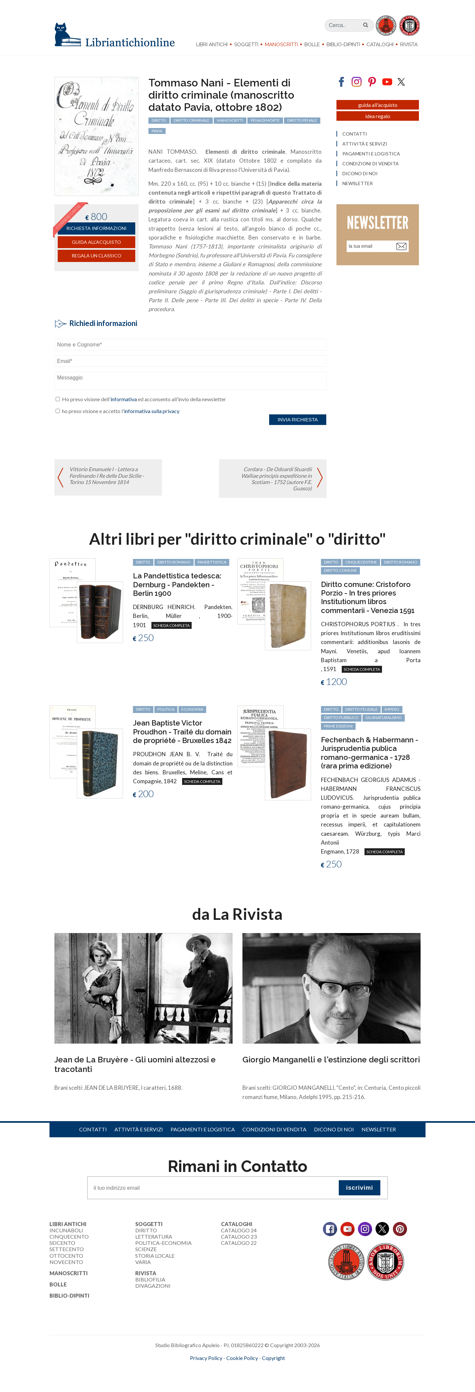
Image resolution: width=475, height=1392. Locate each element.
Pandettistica (212, 562)
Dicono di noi (334, 1129)
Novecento (66, 1262)
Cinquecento (69, 1236)
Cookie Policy (242, 1358)
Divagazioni (153, 1285)
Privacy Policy (206, 1358)
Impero (392, 709)
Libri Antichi (212, 45)
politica (165, 709)
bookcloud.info (249, 1368)
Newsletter (379, 1129)
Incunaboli (66, 1230)
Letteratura (153, 1236)
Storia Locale (154, 1255)
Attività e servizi (138, 1129)
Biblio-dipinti (343, 45)
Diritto (146, 1230)
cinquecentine (361, 562)
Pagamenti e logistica (203, 1129)
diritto (143, 562)
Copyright (273, 1358)
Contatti (93, 1129)
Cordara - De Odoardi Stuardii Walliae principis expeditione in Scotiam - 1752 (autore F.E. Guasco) (276, 478)
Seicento (62, 1243)
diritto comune (340, 570)
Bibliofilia (150, 1279)
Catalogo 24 (239, 1230)
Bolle (312, 45)
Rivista (409, 45)
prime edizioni (338, 726)
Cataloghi (380, 45)
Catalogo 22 (239, 1243)
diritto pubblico (341, 717)
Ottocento (66, 1255)
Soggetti (246, 45)
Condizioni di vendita (274, 1129)
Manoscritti (281, 45)
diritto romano (174, 562)
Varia (143, 1262)
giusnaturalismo (383, 717)
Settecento (66, 1249)
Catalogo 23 (239, 1236)
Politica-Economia (163, 1243)
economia (192, 709)
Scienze (146, 1249)
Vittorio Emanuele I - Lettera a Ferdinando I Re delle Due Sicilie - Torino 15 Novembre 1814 (106, 475)
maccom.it (218, 1368)
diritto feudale (361, 709)
